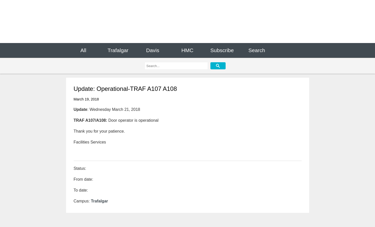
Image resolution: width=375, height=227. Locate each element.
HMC (187, 50)
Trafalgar (118, 50)
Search (256, 50)
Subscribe (222, 50)
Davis (152, 50)
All (83, 50)
